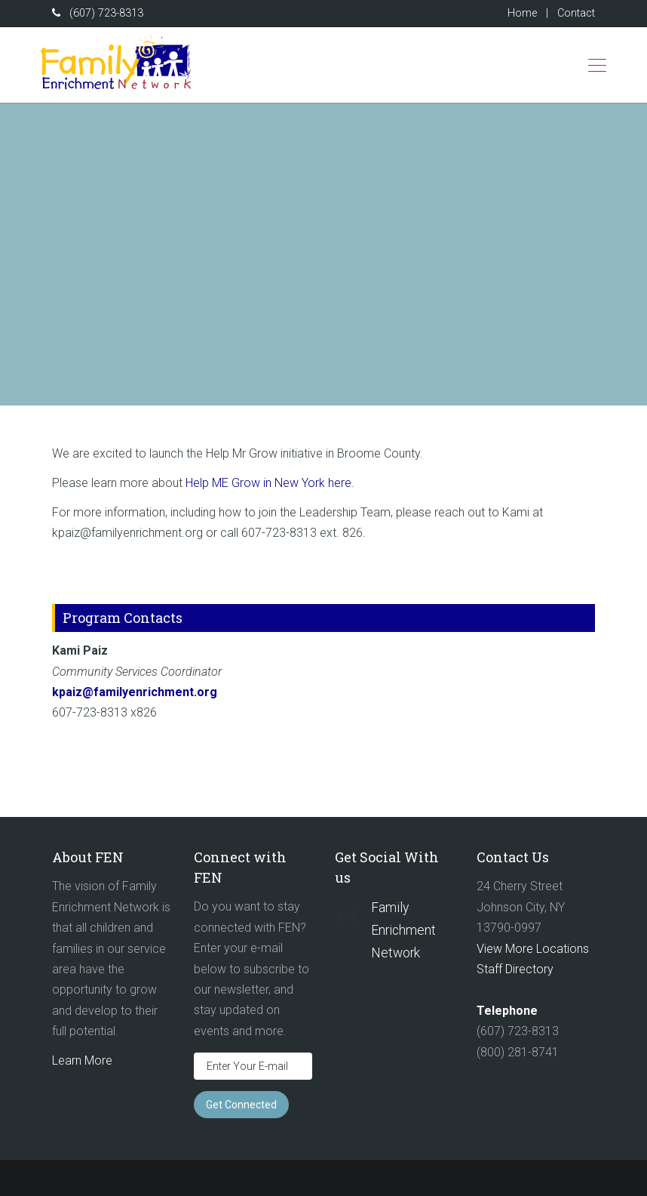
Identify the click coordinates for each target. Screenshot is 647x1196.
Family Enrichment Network (403, 930)
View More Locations (533, 949)
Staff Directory (515, 969)
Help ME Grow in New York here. (271, 483)
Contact (576, 13)
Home (522, 13)
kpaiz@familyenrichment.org (134, 692)
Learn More (82, 1060)
